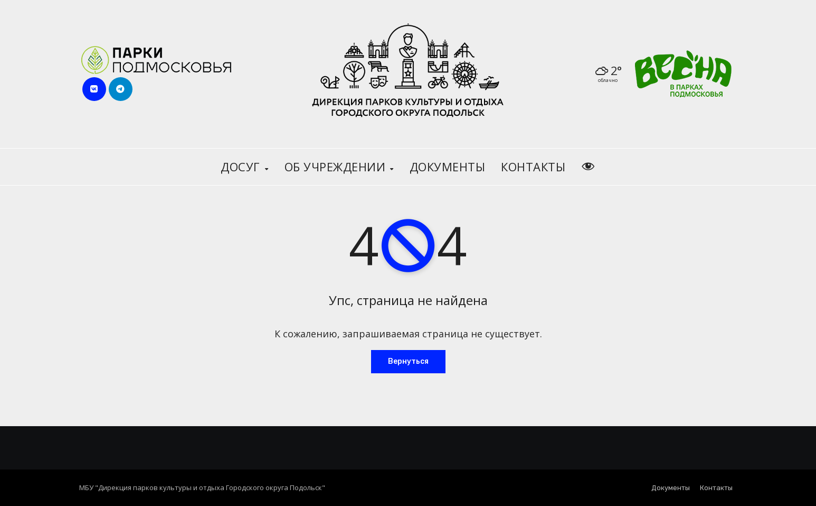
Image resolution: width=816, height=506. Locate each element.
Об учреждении (336, 166)
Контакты (533, 166)
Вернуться (408, 361)
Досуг (242, 166)
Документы (448, 166)
